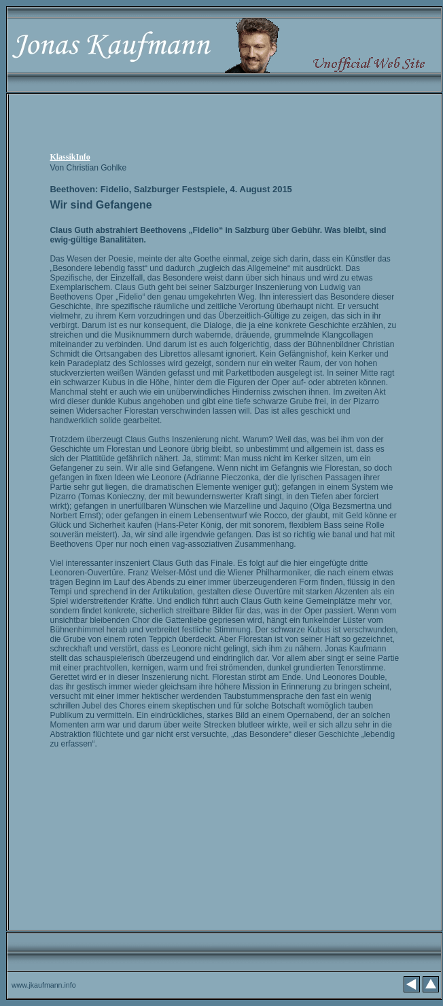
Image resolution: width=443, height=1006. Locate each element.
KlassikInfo (70, 157)
